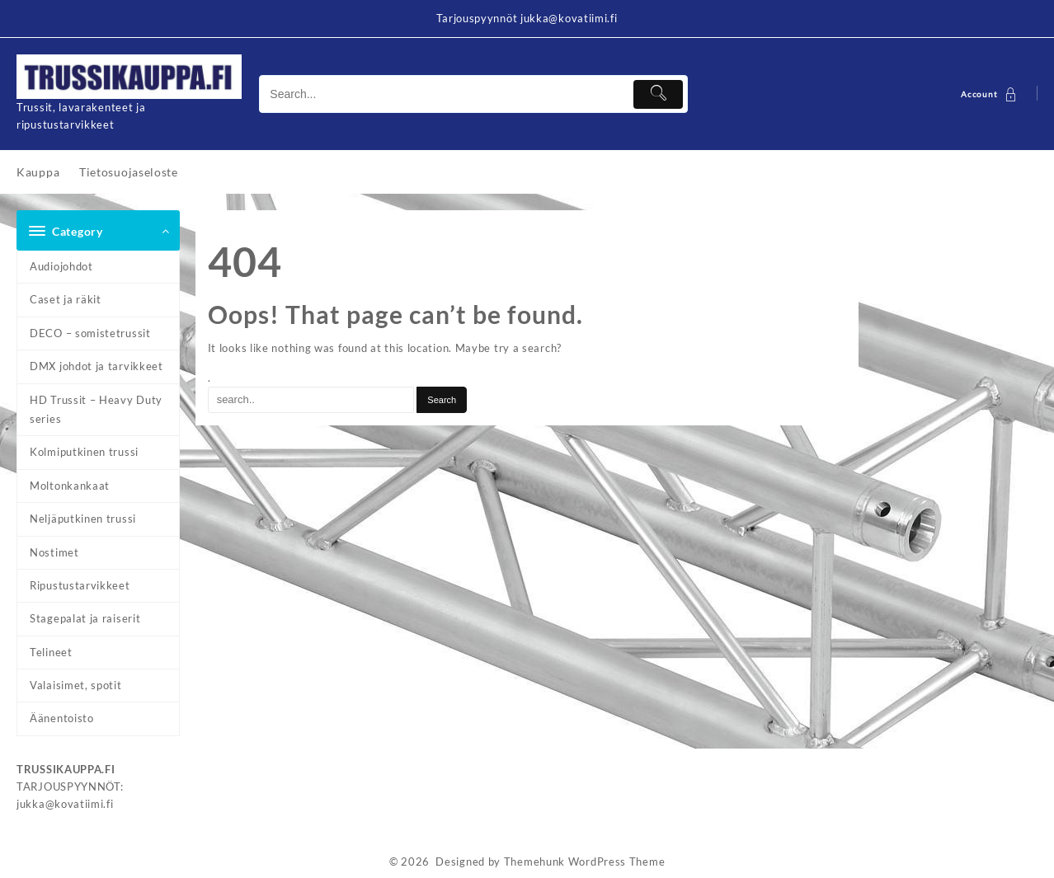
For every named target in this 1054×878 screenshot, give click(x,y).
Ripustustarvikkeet (80, 585)
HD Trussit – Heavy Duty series (96, 409)
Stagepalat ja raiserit (85, 618)
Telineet (51, 652)
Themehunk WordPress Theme (585, 861)
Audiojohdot (61, 266)
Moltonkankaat (70, 485)
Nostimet (54, 552)
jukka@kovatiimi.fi (65, 803)
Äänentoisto (62, 718)
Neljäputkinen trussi (83, 518)
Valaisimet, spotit (76, 685)
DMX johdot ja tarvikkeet (96, 366)
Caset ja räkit (65, 299)
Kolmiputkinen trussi (84, 451)
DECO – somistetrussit (90, 333)
